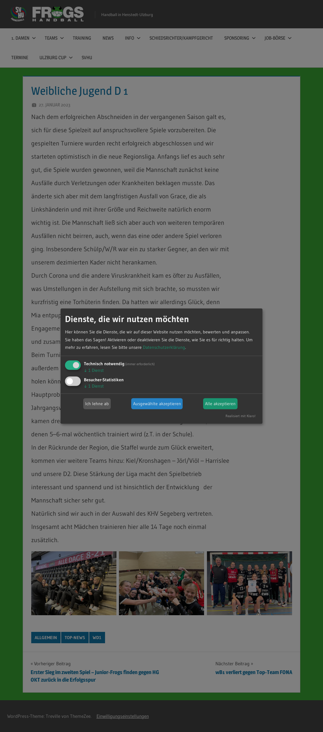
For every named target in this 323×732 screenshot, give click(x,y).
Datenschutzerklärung (164, 347)
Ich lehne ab (97, 403)
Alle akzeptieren (220, 403)
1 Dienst (94, 370)
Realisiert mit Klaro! (240, 416)
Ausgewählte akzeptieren (157, 403)
